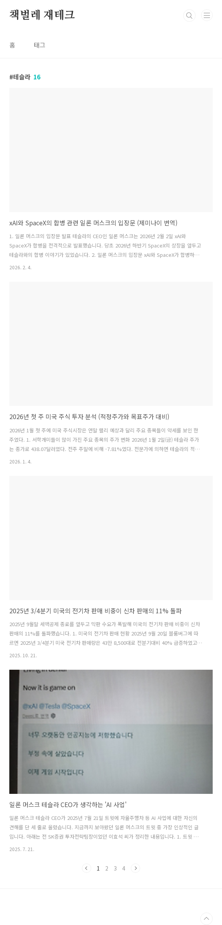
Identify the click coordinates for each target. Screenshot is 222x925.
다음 (135, 868)
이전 (86, 868)
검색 (189, 15)
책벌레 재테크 (42, 15)
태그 (39, 44)
